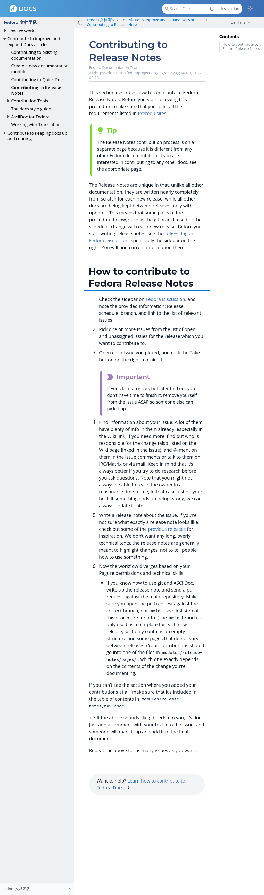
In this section (224, 8)
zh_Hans (238, 22)
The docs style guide (31, 109)
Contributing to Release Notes (36, 90)
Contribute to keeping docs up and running (37, 136)
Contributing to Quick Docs (37, 79)
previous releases (167, 529)
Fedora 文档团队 (20, 22)
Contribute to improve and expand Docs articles (33, 41)
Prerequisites (152, 113)
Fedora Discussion (165, 299)
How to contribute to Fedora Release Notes (241, 46)
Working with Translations (37, 124)
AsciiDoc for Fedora (30, 117)
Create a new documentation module (40, 68)
